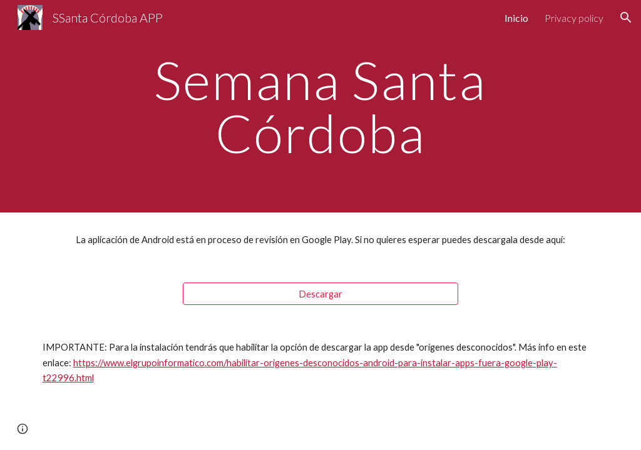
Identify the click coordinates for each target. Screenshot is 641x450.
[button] (626, 17)
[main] (320, 106)
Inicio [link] (516, 18)
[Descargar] (320, 293)
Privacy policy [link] (574, 18)
